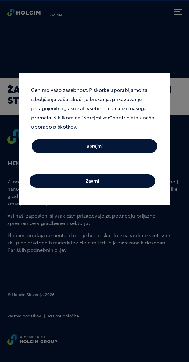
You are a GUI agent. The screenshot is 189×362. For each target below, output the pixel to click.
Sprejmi (95, 150)
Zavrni (92, 184)
